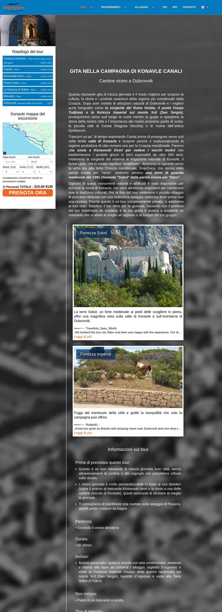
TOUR (82, 7)
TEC (165, 7)
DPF (175, 7)
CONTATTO (189, 7)
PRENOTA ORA (28, 192)
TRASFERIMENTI (111, 7)
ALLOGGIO (141, 7)
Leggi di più (83, 337)
